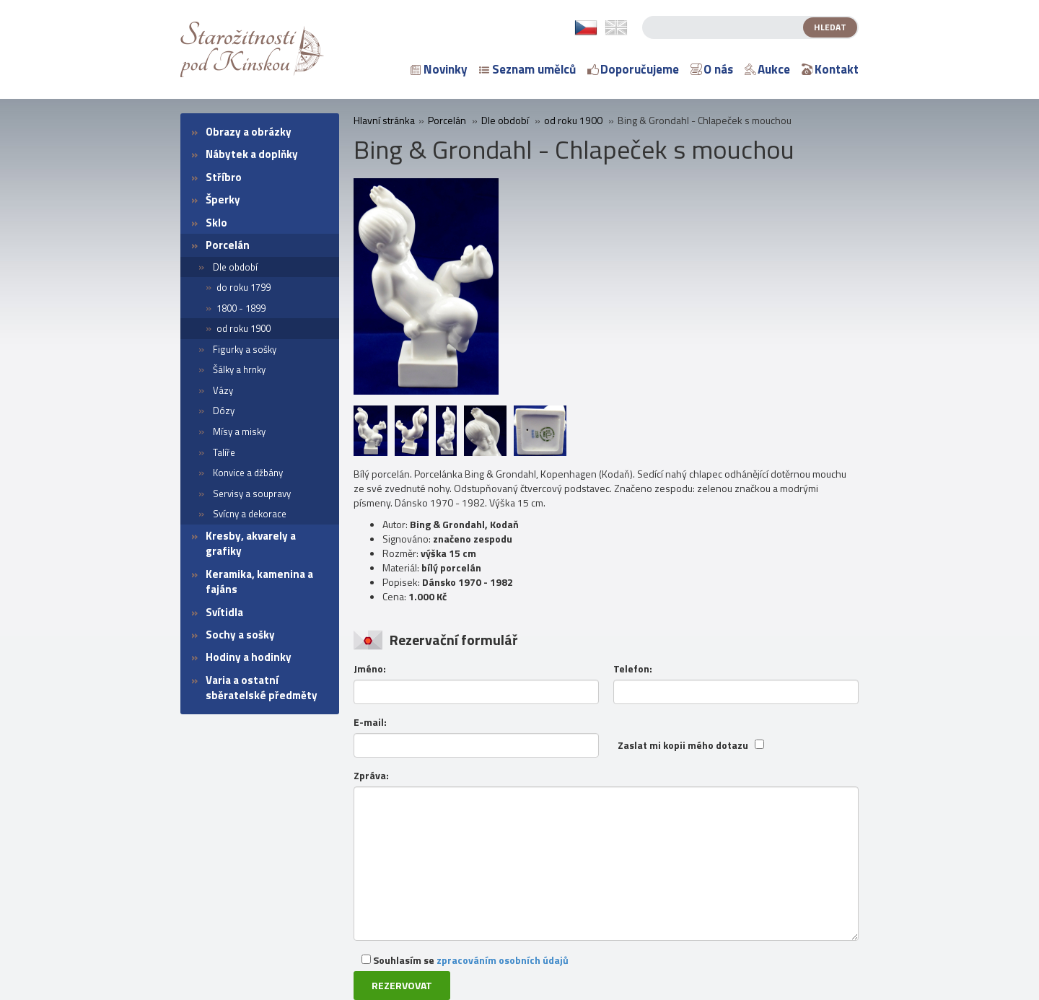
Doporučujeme (633, 69)
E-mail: (370, 722)
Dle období (235, 267)
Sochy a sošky (240, 634)
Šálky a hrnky (239, 369)
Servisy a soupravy (252, 493)
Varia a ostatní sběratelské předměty (261, 687)
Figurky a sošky (244, 349)
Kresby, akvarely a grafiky (251, 543)
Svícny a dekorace (249, 513)
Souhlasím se (465, 960)
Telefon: (632, 669)
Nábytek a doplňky (252, 154)
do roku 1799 (243, 287)
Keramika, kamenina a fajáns (259, 581)
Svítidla (224, 612)
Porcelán (228, 245)
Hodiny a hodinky (248, 657)
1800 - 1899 (241, 308)
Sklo (216, 222)
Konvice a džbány (248, 472)
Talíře (224, 452)
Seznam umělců (527, 69)
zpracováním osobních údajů (503, 960)
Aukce (767, 69)
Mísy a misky (239, 431)
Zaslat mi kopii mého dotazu (683, 745)
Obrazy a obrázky (248, 131)
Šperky (223, 199)
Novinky (439, 69)
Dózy (223, 410)
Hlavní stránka (384, 120)
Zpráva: (371, 775)
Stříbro (224, 177)
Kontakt (830, 69)
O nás (712, 69)
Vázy (223, 390)
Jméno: (370, 669)
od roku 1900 (243, 328)
